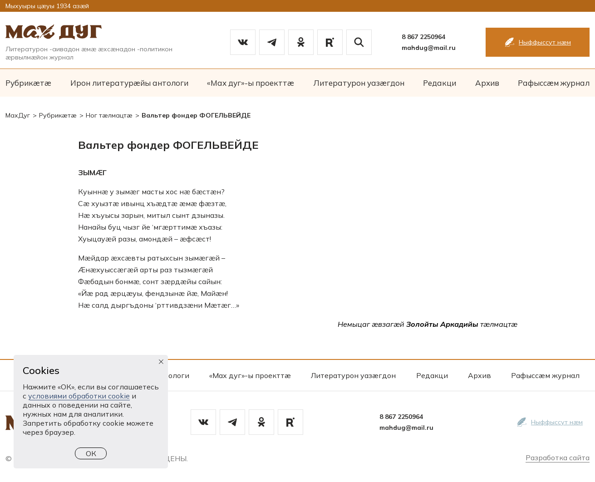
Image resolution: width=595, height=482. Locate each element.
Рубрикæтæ (28, 83)
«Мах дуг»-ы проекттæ (250, 83)
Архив (487, 83)
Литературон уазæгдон (358, 83)
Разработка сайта (558, 457)
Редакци (439, 83)
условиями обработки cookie (79, 395)
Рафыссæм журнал (554, 83)
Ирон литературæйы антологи (129, 83)
